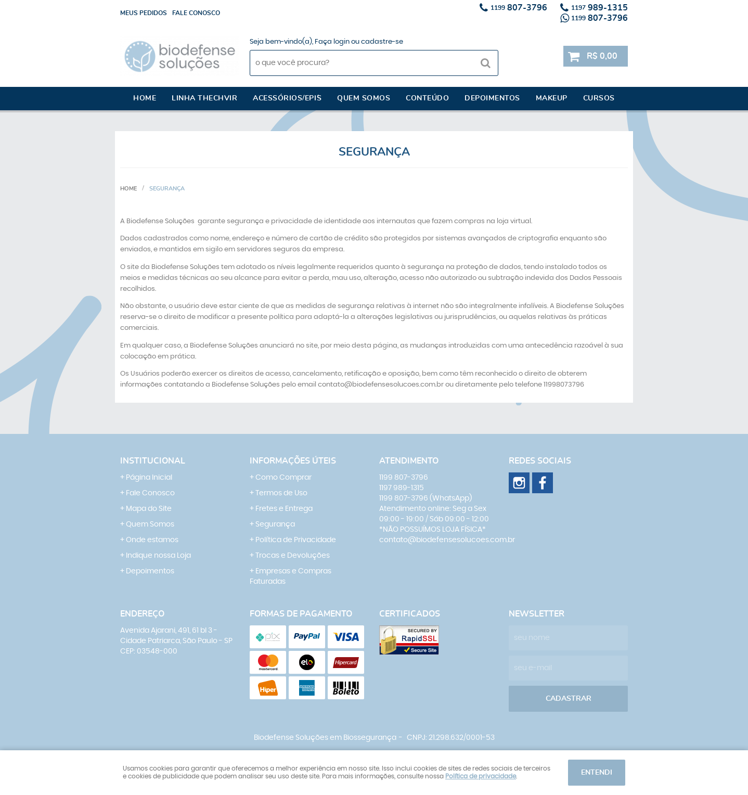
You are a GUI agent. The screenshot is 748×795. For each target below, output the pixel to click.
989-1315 (599, 8)
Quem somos (363, 98)
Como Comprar (283, 477)
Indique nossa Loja (158, 555)
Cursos (599, 98)
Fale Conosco (150, 493)
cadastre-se (382, 42)
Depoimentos (492, 98)
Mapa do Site (149, 508)
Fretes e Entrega (284, 508)
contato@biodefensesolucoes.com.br (447, 540)
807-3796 (519, 8)
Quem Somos (150, 524)
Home (144, 98)
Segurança (275, 524)
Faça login (332, 42)
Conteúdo (427, 98)
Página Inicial (149, 477)
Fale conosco (196, 13)
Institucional (152, 461)
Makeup (552, 98)
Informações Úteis (293, 461)
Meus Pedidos (143, 13)
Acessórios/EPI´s (287, 98)
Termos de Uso (281, 493)
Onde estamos (152, 540)
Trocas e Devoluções (292, 555)
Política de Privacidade (295, 540)
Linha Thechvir (204, 98)
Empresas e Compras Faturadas (290, 576)
